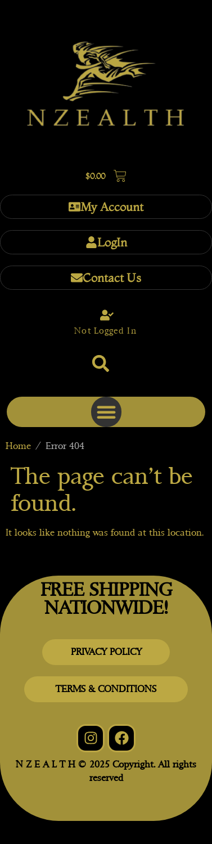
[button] (100, 363)
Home (18, 446)
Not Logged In (105, 330)
